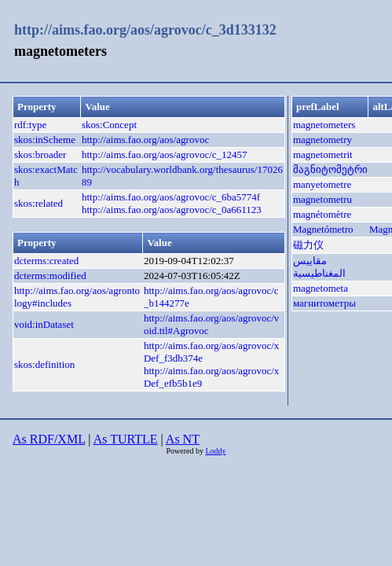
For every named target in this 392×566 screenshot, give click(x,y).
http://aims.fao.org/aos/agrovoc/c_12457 (164, 154)
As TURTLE (125, 439)
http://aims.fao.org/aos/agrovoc (145, 139)
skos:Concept (109, 124)
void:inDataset (44, 324)
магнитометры (324, 303)
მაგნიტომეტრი (330, 169)
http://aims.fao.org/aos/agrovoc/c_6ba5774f (171, 197)
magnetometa (320, 288)
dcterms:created (46, 260)
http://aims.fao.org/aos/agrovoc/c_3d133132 (145, 30)
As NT (183, 439)
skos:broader (40, 154)
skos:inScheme (44, 139)
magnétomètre (322, 214)
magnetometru (322, 199)
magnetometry (322, 139)
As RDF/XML (49, 439)
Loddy (215, 451)
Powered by (185, 451)
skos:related (38, 203)
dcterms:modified (50, 275)
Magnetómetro (323, 229)
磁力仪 (308, 245)
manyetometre (322, 184)
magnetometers (324, 124)
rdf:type (30, 124)
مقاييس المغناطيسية (319, 267)
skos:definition (44, 364)
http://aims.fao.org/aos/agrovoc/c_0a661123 (172, 209)
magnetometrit (323, 154)
